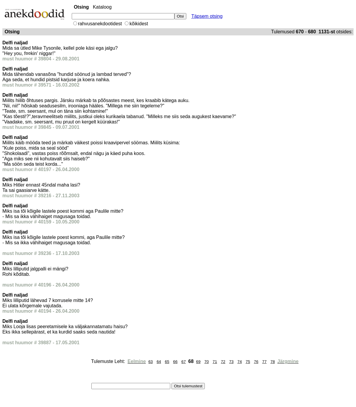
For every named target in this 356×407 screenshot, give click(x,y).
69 (198, 361)
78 (272, 361)
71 (215, 361)
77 (264, 361)
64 (159, 361)
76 (256, 361)
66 (175, 361)
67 (183, 361)
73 (231, 361)
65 (167, 361)
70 (206, 361)
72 (223, 361)
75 (248, 361)
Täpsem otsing (207, 16)
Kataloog (102, 7)
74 (240, 361)
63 (150, 361)
